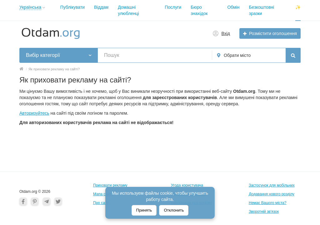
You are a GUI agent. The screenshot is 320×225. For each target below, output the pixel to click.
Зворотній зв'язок (264, 211)
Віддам (101, 7)
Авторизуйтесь (34, 113)
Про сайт (101, 203)
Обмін (233, 7)
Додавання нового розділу (271, 194)
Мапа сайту (103, 194)
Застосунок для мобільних (272, 185)
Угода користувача (187, 185)
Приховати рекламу (110, 185)
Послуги (173, 7)
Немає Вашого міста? (267, 203)
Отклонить (174, 210)
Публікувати (72, 7)
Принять (144, 210)
